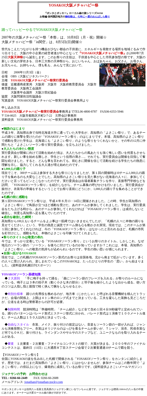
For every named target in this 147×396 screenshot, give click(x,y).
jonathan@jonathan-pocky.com (43, 382)
